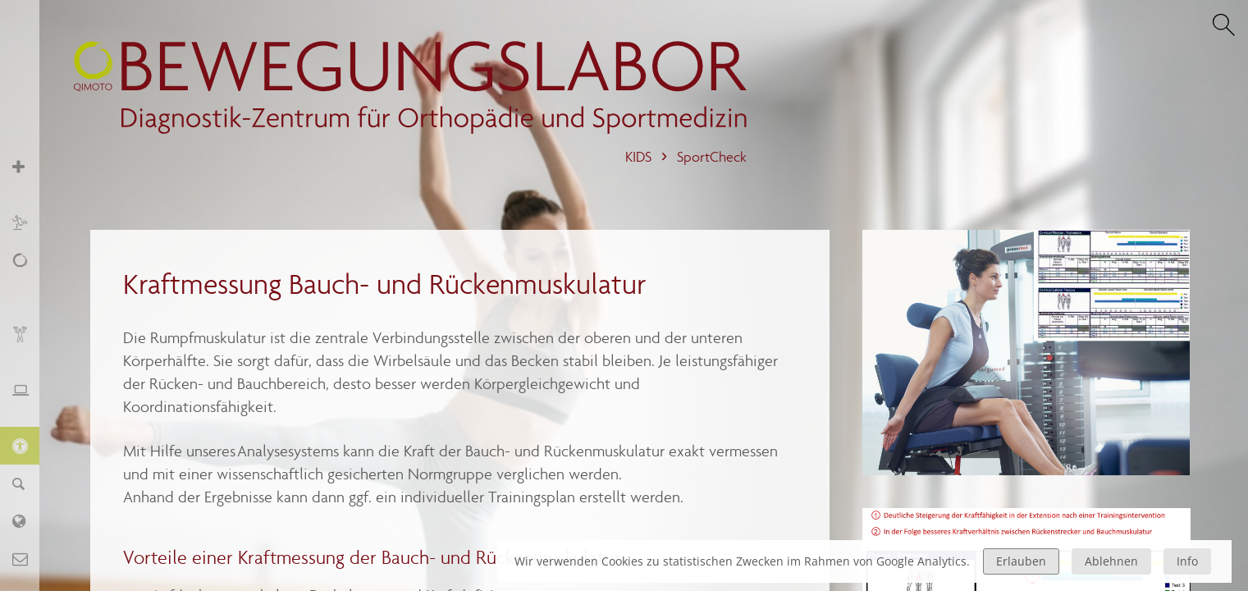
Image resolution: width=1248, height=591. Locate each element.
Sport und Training (28, 222)
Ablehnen (1111, 561)
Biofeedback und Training (28, 342)
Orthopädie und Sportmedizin (28, 175)
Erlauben (1021, 561)
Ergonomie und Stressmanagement (28, 398)
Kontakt (28, 558)
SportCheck (712, 157)
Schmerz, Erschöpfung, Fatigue (28, 277)
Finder (28, 483)
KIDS (638, 157)
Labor (28, 520)
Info (1187, 561)
